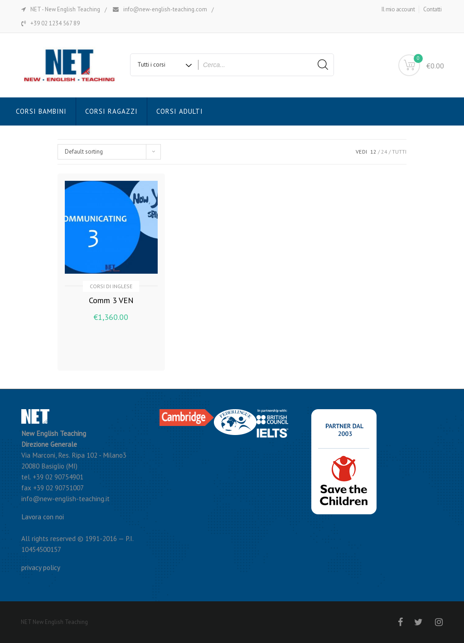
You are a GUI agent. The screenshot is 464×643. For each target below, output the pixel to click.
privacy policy (40, 567)
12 (373, 151)
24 (384, 151)
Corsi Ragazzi (111, 111)
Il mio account (398, 9)
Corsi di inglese (111, 286)
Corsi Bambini (41, 111)
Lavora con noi (42, 516)
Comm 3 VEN (111, 300)
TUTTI (399, 151)
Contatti (432, 9)
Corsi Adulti (179, 111)
